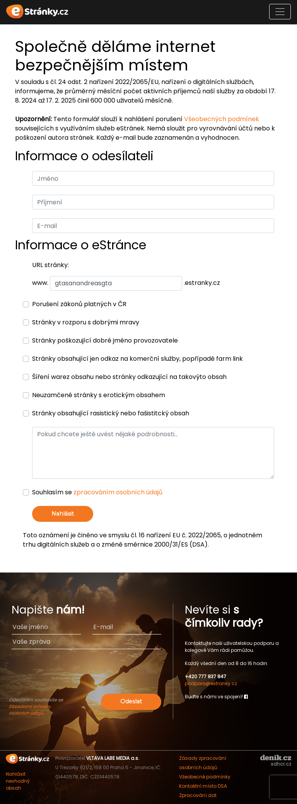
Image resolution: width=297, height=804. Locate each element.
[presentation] (86, 677)
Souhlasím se (97, 492)
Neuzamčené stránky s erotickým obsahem (98, 395)
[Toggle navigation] (280, 11)
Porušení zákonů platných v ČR (79, 304)
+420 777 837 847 (205, 676)
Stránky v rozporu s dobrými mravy (85, 322)
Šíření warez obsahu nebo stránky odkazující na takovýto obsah (129, 376)
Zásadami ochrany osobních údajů (30, 709)
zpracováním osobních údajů (117, 492)
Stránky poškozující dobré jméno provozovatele (105, 340)
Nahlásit (62, 513)
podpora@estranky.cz (211, 683)
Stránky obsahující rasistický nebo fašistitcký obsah (110, 413)
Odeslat (131, 701)
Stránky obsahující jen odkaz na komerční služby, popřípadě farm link (137, 358)
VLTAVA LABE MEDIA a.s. (112, 758)
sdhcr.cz (281, 764)
